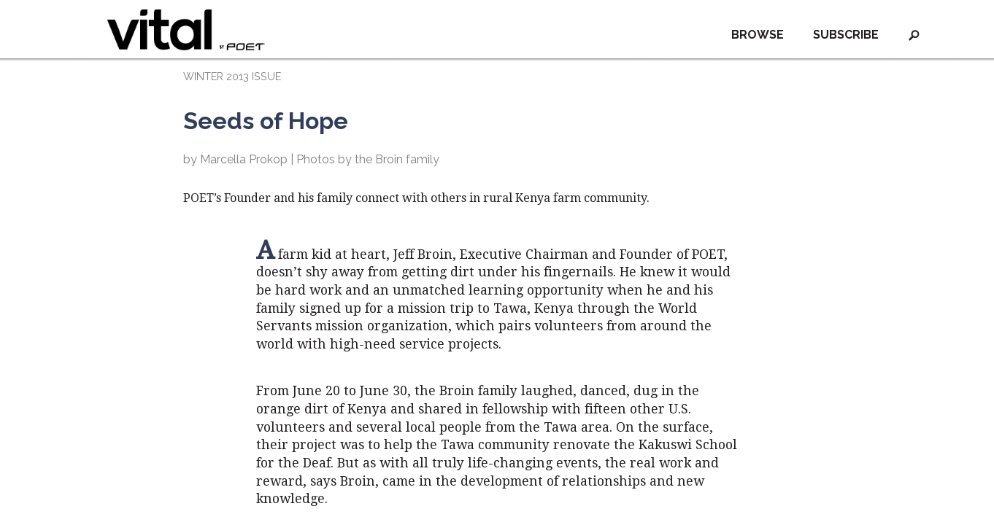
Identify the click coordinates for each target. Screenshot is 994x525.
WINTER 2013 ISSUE (232, 76)
